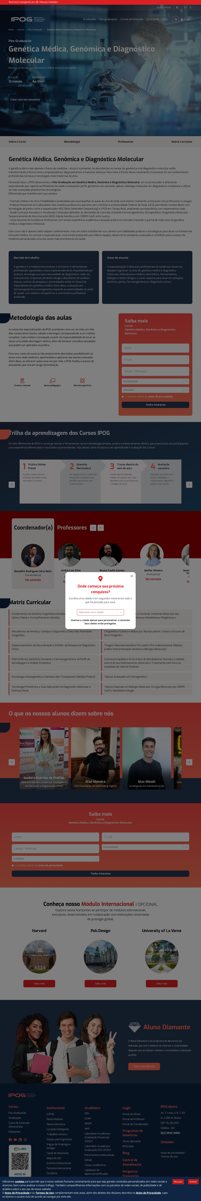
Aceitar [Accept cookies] (193, 1181)
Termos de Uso (44, 1193)
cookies (19, 1181)
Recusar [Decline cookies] (178, 1181)
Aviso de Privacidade (17, 1193)
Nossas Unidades (49, 2)
